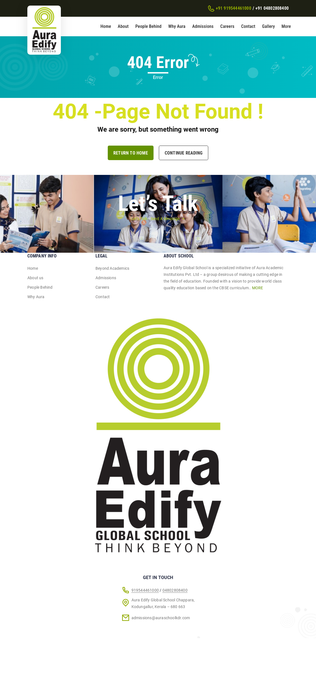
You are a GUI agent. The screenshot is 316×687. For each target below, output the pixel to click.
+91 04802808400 (272, 8)
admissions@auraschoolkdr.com (160, 618)
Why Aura (177, 26)
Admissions (203, 26)
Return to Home (130, 153)
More (286, 26)
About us (35, 278)
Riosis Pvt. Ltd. (151, 674)
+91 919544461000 (233, 8)
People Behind (148, 26)
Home (105, 26)
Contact (248, 26)
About (123, 26)
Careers (227, 26)
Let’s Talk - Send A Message (155, 218)
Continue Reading (183, 153)
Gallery (268, 26)
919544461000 (145, 590)
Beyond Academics (112, 268)
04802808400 (175, 590)
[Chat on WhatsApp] (289, 674)
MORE (257, 288)
